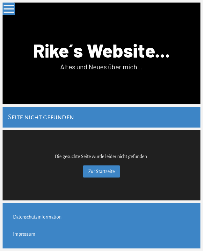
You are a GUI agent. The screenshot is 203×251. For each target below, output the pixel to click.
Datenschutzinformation (37, 217)
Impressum (24, 234)
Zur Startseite (101, 171)
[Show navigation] (9, 9)
